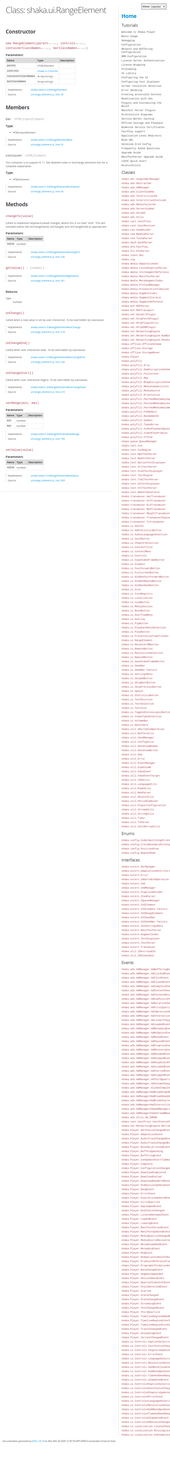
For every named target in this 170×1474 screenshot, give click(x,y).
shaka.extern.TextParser (138, 943)
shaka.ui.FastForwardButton (140, 568)
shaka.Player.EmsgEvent (137, 1189)
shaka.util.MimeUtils (136, 788)
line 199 (60, 438)
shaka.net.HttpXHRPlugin (138, 327)
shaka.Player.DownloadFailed (141, 1176)
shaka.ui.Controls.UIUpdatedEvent (145, 1379)
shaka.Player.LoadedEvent (139, 1219)
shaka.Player (130, 356)
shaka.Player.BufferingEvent (141, 1155)
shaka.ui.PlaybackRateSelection (143, 627)
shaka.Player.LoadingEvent (140, 1223)
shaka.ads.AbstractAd (136, 183)
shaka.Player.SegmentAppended (142, 1274)
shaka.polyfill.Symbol (137, 420)
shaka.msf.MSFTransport (137, 310)
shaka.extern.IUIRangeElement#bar (52, 139)
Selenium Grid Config (136, 144)
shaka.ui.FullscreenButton (140, 572)
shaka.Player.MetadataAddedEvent (144, 1244)
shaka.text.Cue (131, 445)
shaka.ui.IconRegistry (137, 593)
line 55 (59, 144)
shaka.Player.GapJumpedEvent (141, 1206)
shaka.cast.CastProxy (136, 221)
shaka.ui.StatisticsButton (140, 695)
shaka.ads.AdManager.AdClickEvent (145, 977)
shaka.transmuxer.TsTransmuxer (143, 521)
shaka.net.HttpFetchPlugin (140, 318)
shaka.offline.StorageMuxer (140, 352)
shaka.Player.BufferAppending (142, 1151)
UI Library (128, 73)
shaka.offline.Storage (137, 348)
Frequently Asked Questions (140, 148)
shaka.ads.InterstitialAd (139, 196)
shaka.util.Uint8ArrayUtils (140, 826)
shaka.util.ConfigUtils (137, 742)
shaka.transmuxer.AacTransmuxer (143, 496)
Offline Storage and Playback (142, 123)
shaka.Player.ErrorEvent (138, 1193)
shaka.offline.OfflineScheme (141, 344)
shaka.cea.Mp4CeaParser (137, 234)
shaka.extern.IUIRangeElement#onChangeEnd (58, 357)
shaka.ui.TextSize (134, 708)
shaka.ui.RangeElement (137, 640)
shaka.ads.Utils (132, 217)
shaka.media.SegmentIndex (139, 293)
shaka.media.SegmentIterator (141, 297)
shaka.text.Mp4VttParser (138, 458)
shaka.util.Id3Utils (135, 780)
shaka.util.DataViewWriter (140, 750)
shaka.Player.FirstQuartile (140, 1202)
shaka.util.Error (133, 758)
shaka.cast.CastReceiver (138, 225)
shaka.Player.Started (136, 1291)
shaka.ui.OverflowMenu (137, 615)
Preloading (128, 69)
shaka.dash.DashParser (137, 242)
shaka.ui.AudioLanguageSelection (144, 534)
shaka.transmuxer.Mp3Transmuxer (143, 509)
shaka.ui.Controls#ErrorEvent (142, 1396)
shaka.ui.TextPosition (137, 699)
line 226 (60, 362)
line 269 (60, 480)
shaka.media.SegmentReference (142, 301)
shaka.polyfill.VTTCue (137, 437)
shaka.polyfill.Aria (135, 365)
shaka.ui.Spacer (132, 691)
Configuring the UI (134, 77)
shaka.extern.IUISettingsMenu (142, 926)
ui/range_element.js (42, 94)
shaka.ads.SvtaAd (133, 213)
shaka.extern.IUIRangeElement (49, 89)
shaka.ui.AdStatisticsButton (141, 530)
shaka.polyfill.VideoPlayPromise (144, 433)
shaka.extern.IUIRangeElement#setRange (55, 434)
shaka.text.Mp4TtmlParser (139, 454)
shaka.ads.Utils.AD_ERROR (139, 1117)
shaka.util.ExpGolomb (136, 767)
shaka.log (128, 259)
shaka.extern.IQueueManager (140, 900)
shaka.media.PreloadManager (140, 285)
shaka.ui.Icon (131, 589)
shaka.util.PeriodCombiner (140, 801)
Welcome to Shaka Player (138, 32)
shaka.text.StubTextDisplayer (142, 471)
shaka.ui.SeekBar (133, 665)
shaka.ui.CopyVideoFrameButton (143, 560)
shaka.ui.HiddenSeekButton (140, 585)
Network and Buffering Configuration (137, 50)
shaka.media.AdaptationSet (140, 263)
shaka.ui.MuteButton (135, 610)
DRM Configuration (134, 56)
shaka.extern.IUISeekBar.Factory (144, 921)
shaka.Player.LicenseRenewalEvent (145, 1214)
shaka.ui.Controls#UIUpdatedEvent (145, 1418)
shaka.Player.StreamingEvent (141, 1303)
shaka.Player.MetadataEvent (140, 1248)
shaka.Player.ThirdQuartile (140, 1312)
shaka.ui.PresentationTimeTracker (145, 636)
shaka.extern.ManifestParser (141, 930)
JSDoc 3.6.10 (38, 1441)
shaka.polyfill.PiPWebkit (139, 411)
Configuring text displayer (140, 81)
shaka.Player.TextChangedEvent (143, 1307)
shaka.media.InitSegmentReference (145, 272)
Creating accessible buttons (141, 94)
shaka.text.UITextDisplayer (140, 483)
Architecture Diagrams (137, 114)
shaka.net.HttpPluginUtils (140, 323)
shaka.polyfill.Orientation (140, 395)
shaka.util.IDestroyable (138, 951)
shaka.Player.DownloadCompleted (143, 1172)
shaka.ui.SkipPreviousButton (141, 687)
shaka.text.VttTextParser (139, 488)
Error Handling (131, 90)
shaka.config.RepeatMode (138, 853)
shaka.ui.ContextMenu (136, 551)
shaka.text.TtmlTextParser (140, 479)
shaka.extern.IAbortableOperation (145, 879)
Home (128, 16)
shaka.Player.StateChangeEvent (143, 1299)
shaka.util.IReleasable (137, 955)
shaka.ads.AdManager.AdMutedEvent (145, 1037)
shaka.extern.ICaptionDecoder (142, 892)
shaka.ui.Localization (137, 598)
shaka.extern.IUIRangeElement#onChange (55, 327)
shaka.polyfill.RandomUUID (140, 416)
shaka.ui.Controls (47, 71)
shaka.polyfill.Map (134, 378)
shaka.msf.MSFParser (135, 306)
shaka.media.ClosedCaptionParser (144, 268)
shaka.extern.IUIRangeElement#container (55, 186)
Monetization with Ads (137, 98)
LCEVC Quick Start (134, 161)
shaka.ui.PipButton (134, 623)
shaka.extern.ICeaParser (138, 896)
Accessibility (131, 165)
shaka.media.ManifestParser (140, 276)
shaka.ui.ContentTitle (137, 547)
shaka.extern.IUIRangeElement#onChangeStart (58, 387)
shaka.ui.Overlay (133, 619)
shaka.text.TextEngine (137, 475)
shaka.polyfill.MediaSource (140, 390)
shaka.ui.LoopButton (135, 602)
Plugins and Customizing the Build (141, 104)
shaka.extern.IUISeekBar (138, 917)
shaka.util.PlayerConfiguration (143, 805)
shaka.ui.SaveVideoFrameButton (143, 661)
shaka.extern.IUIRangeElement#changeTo (55, 252)
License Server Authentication (143, 60)
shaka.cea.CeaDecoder (136, 230)
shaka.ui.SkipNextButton (138, 682)
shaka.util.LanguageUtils (139, 784)
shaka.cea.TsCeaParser (137, 238)
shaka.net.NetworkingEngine (140, 331)
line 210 (60, 392)
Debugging (128, 40)
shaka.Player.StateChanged (140, 1295)
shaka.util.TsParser (135, 822)
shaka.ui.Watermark (134, 725)
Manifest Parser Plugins (138, 110)
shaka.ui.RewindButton (137, 657)
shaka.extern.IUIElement (138, 904)
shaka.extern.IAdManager (138, 888)
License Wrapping (133, 64)
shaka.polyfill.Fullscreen (140, 373)
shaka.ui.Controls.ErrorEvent (142, 1354)
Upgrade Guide (131, 152)
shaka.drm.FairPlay (134, 246)
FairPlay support (133, 131)
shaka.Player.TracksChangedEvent (144, 1329)
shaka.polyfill (131, 361)
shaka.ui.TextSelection (137, 703)
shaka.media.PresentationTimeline (145, 289)
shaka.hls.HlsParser (135, 251)
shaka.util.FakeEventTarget (140, 775)
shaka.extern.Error (134, 875)
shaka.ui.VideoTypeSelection (141, 716)
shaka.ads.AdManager (135, 187)
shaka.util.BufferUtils (137, 733)
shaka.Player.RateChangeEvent (142, 1269)
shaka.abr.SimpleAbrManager (140, 179)
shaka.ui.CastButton (135, 538)
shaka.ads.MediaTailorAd (138, 204)
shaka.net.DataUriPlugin (138, 314)
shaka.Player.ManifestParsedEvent (145, 1227)
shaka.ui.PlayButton (135, 632)
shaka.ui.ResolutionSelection (142, 653)
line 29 (59, 94)
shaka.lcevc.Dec (132, 255)
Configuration (131, 44)
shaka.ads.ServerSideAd (137, 208)
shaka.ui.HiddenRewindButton (141, 581)
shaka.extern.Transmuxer (138, 947)
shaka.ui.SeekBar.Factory (139, 670)
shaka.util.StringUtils (137, 813)
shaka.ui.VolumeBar (134, 720)
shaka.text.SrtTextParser (139, 466)
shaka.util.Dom (131, 754)
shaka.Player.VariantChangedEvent (145, 1337)
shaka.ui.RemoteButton (137, 648)
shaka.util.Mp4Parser (136, 792)
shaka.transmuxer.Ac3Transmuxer (143, 500)
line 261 (60, 280)
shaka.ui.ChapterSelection (140, 543)
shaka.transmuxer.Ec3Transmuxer (143, 505)
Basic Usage (129, 36)
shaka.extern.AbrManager (138, 866)
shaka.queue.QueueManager (139, 441)
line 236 (60, 256)
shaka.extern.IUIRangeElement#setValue (55, 475)
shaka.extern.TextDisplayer (140, 938)
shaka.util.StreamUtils (137, 809)
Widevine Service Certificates (143, 127)
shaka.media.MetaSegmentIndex (142, 280)
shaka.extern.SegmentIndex (140, 934)
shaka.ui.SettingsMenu (137, 674)
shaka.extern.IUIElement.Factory (144, 909)
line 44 (59, 191)
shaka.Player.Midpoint (137, 1252)
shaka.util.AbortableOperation (143, 729)
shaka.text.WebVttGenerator (140, 492)
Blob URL (127, 140)
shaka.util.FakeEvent (136, 771)
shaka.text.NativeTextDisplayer (143, 462)
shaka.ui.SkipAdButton (137, 678)
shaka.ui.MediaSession (137, 606)
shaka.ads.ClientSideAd (137, 191)
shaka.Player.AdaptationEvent (142, 1134)
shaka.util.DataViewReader (140, 746)
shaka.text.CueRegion (136, 450)
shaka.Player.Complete (137, 1164)
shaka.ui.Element (133, 564)
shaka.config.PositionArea (140, 848)
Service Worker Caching (137, 118)
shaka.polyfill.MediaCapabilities (145, 386)
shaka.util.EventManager (138, 763)
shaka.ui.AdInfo (132, 526)
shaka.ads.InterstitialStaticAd (143, 200)
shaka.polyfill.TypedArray (140, 424)
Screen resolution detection (141, 86)
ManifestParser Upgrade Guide (142, 157)
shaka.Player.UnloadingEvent (141, 1333)
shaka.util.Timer (133, 818)
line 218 (60, 332)
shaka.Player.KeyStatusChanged (143, 1210)
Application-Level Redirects (141, 135)
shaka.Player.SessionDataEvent (143, 1278)
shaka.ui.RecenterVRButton (140, 644)
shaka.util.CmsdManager (137, 737)
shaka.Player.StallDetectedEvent (144, 1286)
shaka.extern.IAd (133, 883)
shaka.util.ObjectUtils (137, 797)
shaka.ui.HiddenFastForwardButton (145, 576)
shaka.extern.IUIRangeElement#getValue (55, 276)
